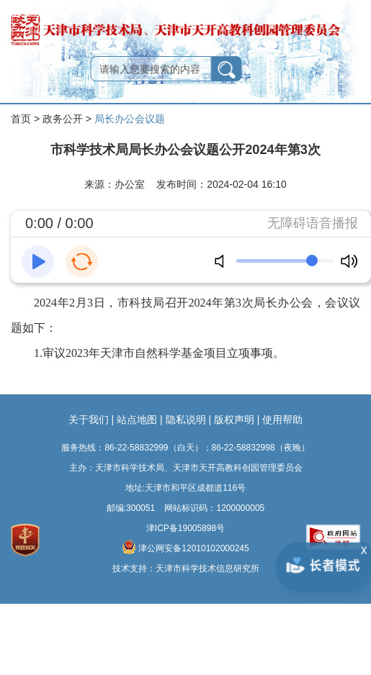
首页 (21, 118)
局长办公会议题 (129, 118)
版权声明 (234, 419)
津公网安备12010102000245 (185, 547)
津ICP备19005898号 (185, 528)
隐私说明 (186, 419)
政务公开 (63, 118)
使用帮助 (282, 419)
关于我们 (88, 419)
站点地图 (137, 419)
